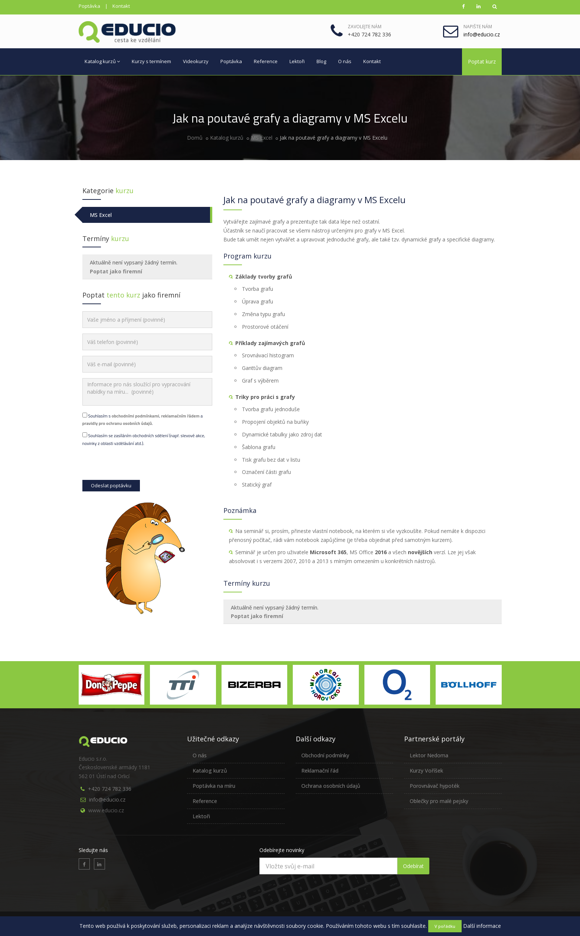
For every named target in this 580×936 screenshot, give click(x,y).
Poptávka (89, 6)
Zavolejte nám (364, 26)
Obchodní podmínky (325, 755)
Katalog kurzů (102, 61)
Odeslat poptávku (111, 485)
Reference (266, 61)
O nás (344, 61)
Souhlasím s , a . (142, 419)
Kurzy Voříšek (426, 770)
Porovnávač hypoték (434, 785)
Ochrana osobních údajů (330, 785)
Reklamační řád (319, 770)
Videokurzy (196, 61)
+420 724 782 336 (109, 788)
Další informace (482, 925)
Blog (321, 61)
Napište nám (477, 26)
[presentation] (138, 465)
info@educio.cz (107, 799)
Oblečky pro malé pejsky (439, 801)
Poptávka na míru (214, 785)
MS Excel (261, 137)
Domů (195, 137)
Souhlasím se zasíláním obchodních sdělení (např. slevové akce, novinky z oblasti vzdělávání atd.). (143, 439)
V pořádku (445, 926)
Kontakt (121, 6)
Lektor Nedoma (429, 755)
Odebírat (413, 866)
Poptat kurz (482, 61)
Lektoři (297, 61)
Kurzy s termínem (151, 61)
